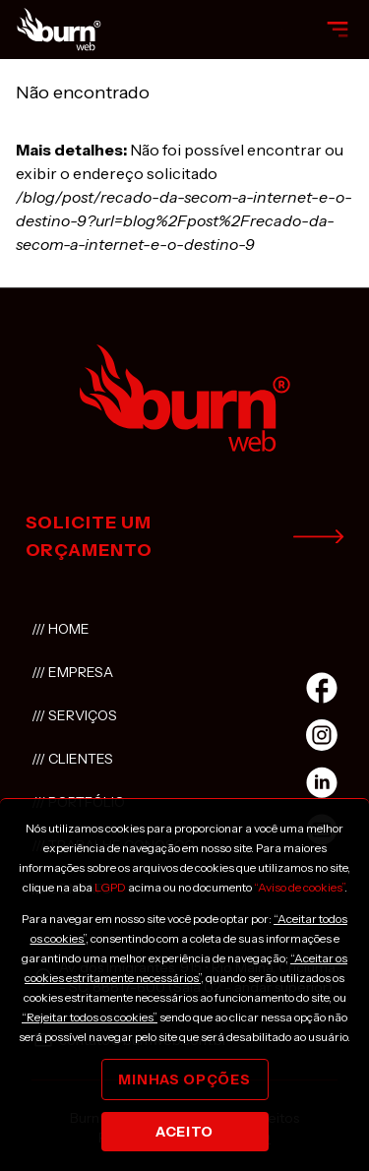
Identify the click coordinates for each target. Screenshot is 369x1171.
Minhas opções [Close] (184, 1079)
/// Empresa (72, 672)
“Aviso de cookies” (299, 887)
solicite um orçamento (185, 536)
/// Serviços (74, 715)
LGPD (110, 887)
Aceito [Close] (184, 1131)
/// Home (60, 629)
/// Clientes (72, 759)
